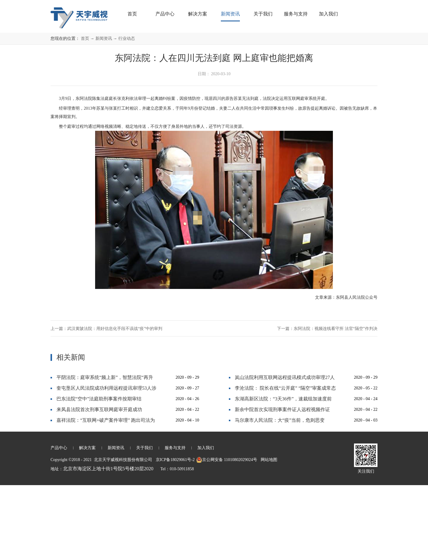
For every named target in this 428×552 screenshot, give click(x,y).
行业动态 (126, 105)
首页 (132, 13)
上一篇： (106, 395)
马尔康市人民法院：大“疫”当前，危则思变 (280, 487)
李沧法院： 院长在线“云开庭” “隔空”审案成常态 (285, 454)
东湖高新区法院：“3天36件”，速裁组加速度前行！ (283, 467)
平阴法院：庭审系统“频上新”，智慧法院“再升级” (104, 446)
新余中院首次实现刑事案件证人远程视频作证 (282, 476)
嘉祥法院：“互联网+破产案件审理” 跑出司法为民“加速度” (105, 489)
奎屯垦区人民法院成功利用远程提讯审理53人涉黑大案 (106, 456)
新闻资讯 (103, 105)
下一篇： (327, 395)
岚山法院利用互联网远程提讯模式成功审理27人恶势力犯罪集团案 (285, 446)
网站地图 (268, 526)
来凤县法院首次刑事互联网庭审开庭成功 (99, 476)
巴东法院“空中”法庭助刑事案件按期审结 (98, 465)
